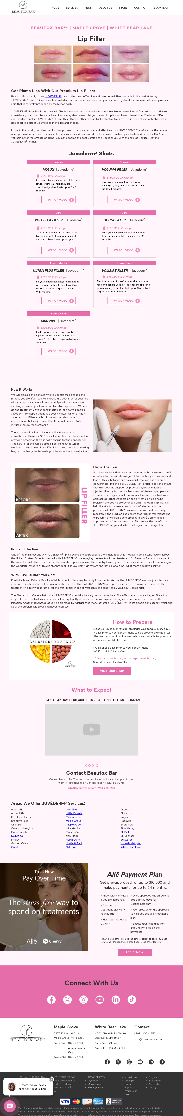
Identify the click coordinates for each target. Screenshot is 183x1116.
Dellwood (17, 835)
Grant (14, 847)
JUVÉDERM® (53, 96)
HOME (55, 7)
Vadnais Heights (131, 843)
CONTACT (140, 7)
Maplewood (73, 824)
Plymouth (93, 1080)
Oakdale (71, 847)
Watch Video (57, 199)
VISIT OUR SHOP (112, 671)
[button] (71, 7)
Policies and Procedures (55, 1087)
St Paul (125, 832)
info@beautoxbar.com (82, 788)
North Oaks (73, 839)
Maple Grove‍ (73, 820)
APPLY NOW (135, 952)
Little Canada (74, 813)
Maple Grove (95, 1084)
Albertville (154, 1084)
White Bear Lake (131, 847)
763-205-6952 (107, 788)
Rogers (153, 1077)
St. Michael (155, 1080)
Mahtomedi (73, 817)
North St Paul (74, 843)
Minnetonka (130, 1077)
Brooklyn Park (95, 1087)
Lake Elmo (72, 809)
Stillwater (126, 839)
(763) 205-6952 (145, 1033)
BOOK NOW (161, 7)
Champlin (129, 1080)
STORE (123, 7)
